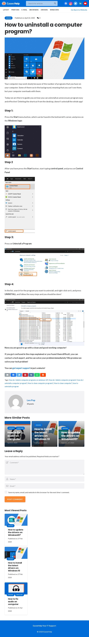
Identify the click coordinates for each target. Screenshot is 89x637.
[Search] (55, 3)
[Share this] (13, 375)
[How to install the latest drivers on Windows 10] (16, 553)
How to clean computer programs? (40, 383)
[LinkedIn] (80, 3)
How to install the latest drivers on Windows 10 (43, 434)
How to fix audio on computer (14, 436)
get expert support (21, 368)
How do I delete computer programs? (62, 380)
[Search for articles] (42, 3)
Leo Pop (31, 400)
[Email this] (7, 375)
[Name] (44, 479)
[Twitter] (75, 3)
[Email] (44, 486)
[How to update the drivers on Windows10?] (16, 520)
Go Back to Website (79, 10)
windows (20, 428)
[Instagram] (71, 3)
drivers (9, 17)
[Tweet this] (19, 375)
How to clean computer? (63, 383)
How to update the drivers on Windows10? (70, 436)
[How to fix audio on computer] (16, 588)
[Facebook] (66, 3)
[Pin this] (25, 375)
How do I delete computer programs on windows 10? (28, 380)
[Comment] (44, 467)
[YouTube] (85, 3)
